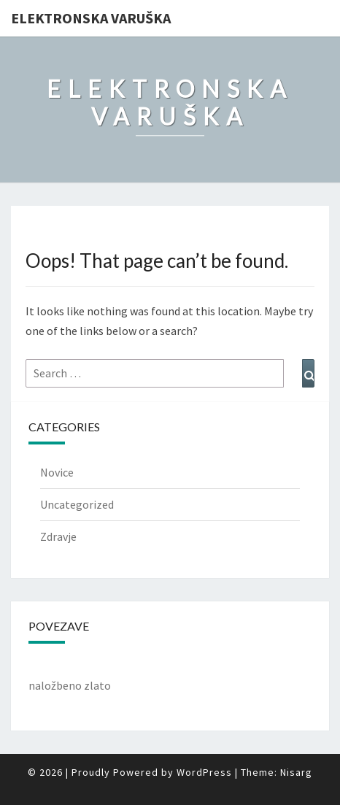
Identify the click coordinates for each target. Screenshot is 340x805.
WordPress (204, 772)
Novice (57, 472)
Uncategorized (77, 504)
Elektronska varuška (91, 18)
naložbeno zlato (69, 685)
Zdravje (58, 536)
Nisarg (296, 772)
